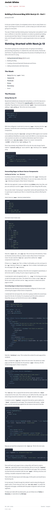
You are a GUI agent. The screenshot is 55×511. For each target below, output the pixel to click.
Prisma (9, 83)
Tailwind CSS (10, 78)
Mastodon (7, 494)
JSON (8, 506)
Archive (11, 506)
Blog (6, 6)
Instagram (48, 506)
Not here (22, 6)
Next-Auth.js (10, 86)
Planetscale (10, 80)
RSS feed (23, 494)
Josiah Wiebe (12, 2)
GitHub (34, 298)
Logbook (15, 6)
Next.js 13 (10, 75)
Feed (10, 6)
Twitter (40, 492)
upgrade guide (29, 103)
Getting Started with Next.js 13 (15, 58)
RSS (5, 506)
